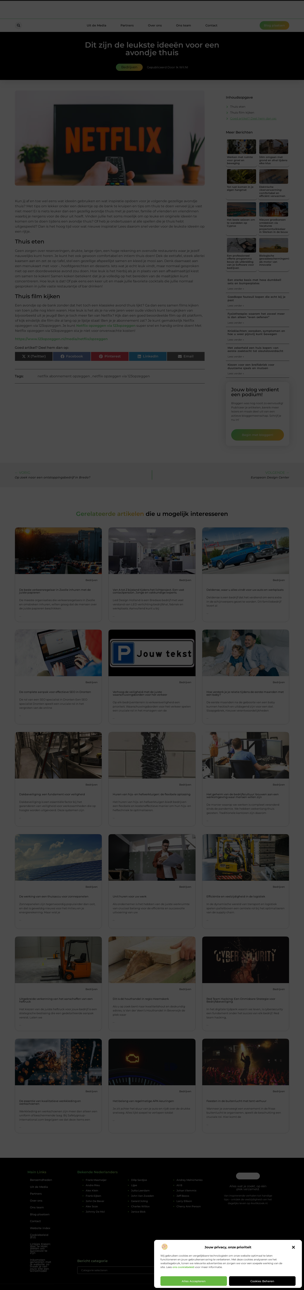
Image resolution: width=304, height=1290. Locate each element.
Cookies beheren (262, 1281)
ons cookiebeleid (183, 1267)
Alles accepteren (194, 1281)
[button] (293, 1247)
